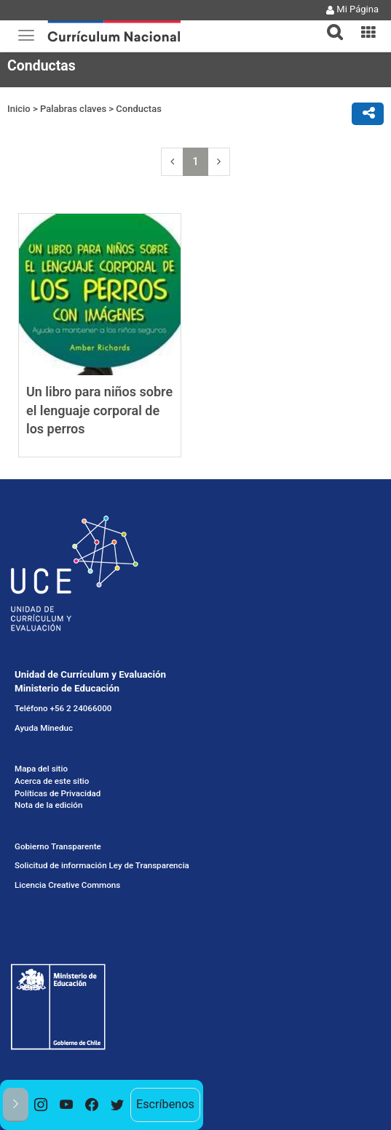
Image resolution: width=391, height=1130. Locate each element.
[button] (329, 23)
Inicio (19, 108)
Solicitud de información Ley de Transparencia (102, 865)
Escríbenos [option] (165, 1104)
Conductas (138, 108)
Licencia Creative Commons (67, 885)
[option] (41, 1105)
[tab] (329, 23)
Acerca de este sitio (52, 781)
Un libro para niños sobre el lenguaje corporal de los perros (99, 410)
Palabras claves (73, 108)
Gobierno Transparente (58, 846)
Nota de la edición (48, 805)
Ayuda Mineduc (44, 728)
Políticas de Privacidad (57, 793)
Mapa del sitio (41, 769)
